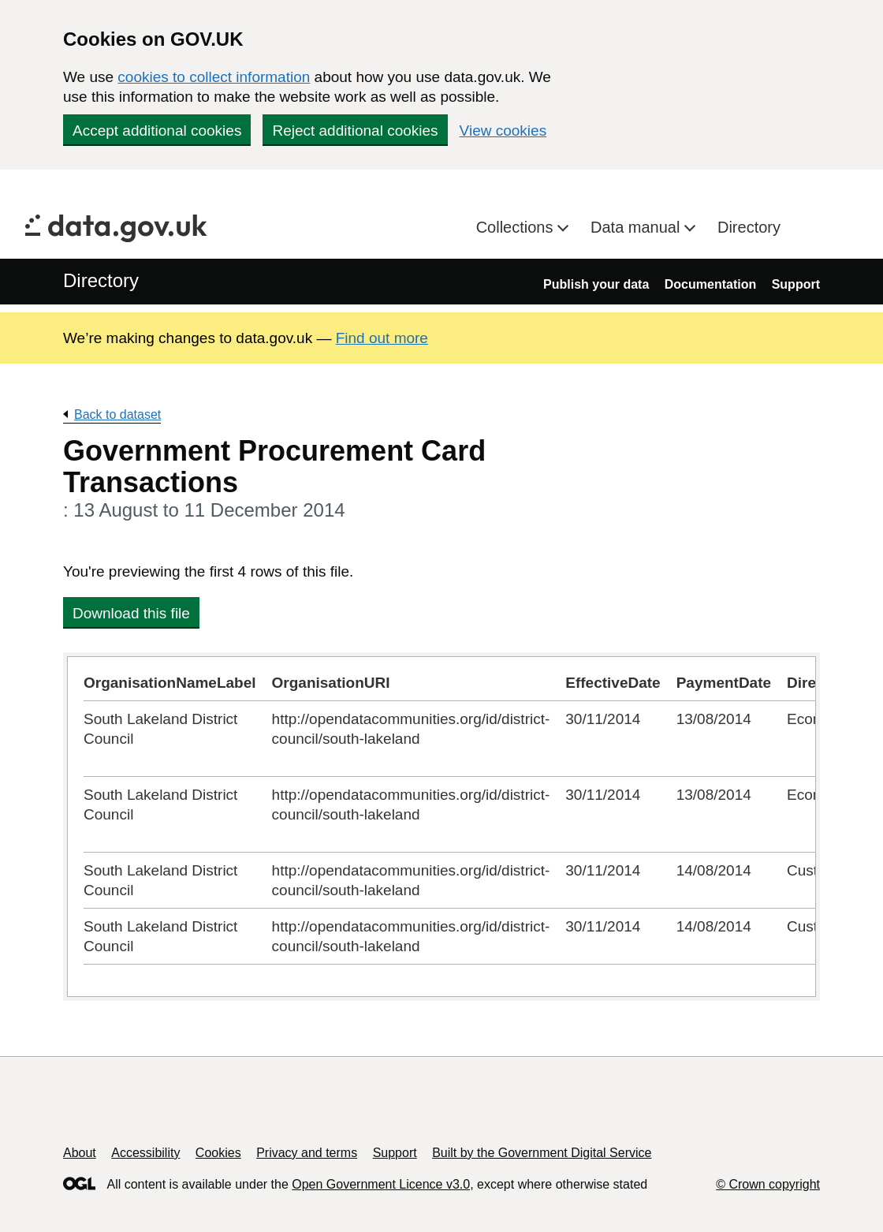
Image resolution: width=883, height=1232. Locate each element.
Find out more (382, 338)
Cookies (218, 1152)
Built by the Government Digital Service (541, 1152)
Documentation (710, 284)
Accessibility (145, 1152)
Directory (749, 227)
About (79, 1152)
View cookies (503, 130)
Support (796, 284)
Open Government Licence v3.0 (381, 1184)
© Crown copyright (768, 1184)
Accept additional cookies (157, 130)
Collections (516, 227)
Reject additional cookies (355, 130)
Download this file (131, 613)
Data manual (637, 227)
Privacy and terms (306, 1152)
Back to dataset (117, 414)
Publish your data (596, 284)
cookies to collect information (213, 77)
